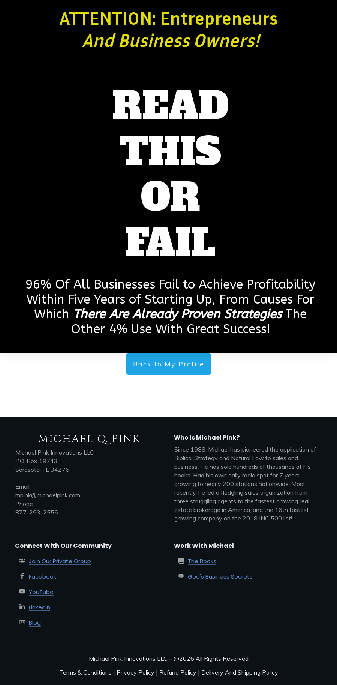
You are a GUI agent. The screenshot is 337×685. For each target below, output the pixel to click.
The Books (202, 561)
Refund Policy (177, 672)
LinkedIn (39, 607)
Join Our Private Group (60, 561)
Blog (35, 623)
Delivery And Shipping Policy (239, 672)
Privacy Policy (135, 672)
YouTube (41, 592)
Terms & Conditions (85, 672)
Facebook (42, 576)
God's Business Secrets (220, 576)
